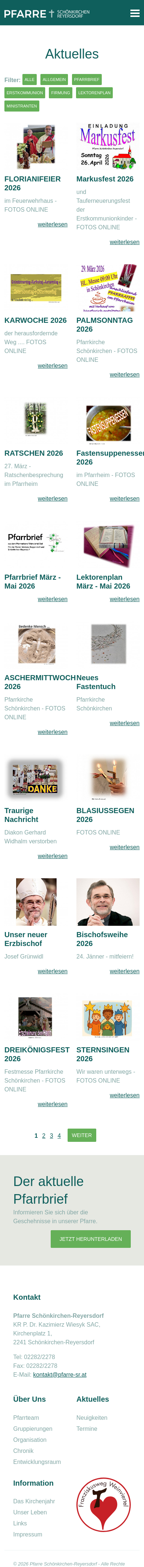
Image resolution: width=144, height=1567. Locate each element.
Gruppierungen (33, 1429)
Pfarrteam (26, 1418)
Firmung (60, 93)
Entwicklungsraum (37, 1462)
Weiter (82, 1135)
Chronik (23, 1451)
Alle (30, 79)
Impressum (27, 1534)
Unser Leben (30, 1512)
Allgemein (54, 79)
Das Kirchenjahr (34, 1501)
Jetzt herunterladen (91, 1239)
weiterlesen (53, 224)
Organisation (30, 1440)
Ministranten (22, 106)
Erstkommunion (25, 93)
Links (20, 1523)
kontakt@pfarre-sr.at (59, 1375)
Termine (86, 1429)
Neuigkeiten (92, 1418)
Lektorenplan (94, 93)
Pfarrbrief (87, 79)
